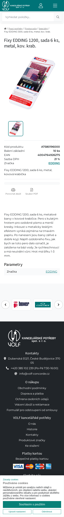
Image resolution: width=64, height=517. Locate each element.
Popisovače (31, 28)
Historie (32, 429)
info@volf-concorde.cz (34, 373)
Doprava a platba (32, 393)
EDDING (54, 163)
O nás (32, 423)
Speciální (43, 28)
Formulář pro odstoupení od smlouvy (32, 410)
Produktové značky (32, 440)
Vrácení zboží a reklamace (32, 404)
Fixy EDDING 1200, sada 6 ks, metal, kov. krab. (27, 31)
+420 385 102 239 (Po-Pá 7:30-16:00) (34, 368)
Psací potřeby (16, 28)
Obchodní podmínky (32, 388)
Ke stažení (32, 445)
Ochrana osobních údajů (32, 399)
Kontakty (32, 434)
